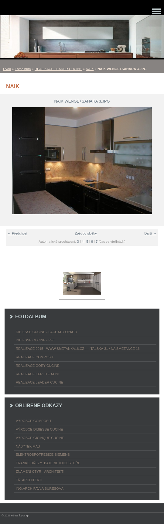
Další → (150, 233)
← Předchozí (17, 233)
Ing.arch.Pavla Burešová (39, 488)
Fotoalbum (23, 69)
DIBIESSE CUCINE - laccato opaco (46, 332)
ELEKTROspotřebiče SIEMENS (43, 454)
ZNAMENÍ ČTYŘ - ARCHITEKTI (40, 471)
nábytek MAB (28, 446)
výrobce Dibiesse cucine (39, 429)
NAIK (90, 69)
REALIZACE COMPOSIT (35, 357)
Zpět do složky (86, 233)
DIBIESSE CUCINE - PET (35, 340)
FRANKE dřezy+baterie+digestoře (48, 463)
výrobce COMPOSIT (34, 421)
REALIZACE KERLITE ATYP (37, 374)
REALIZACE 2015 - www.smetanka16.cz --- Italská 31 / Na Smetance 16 (78, 348)
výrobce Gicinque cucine (40, 438)
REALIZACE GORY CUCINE (38, 365)
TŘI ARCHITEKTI (29, 480)
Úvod (7, 69)
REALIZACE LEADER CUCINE (58, 69)
